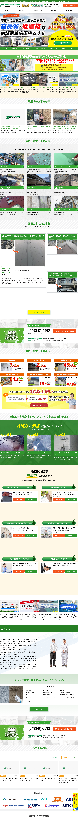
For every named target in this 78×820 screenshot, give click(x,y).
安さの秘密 (59, 500)
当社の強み (19, 500)
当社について (70, 10)
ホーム (6, 10)
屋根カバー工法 (27, 48)
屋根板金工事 (53, 48)
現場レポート (55, 757)
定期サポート (71, 535)
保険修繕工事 (71, 500)
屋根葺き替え (15, 48)
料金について (38, 10)
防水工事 (4, 48)
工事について (21, 10)
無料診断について (19, 535)
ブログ (74, 757)
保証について (59, 535)
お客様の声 (31, 571)
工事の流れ (31, 500)
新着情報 (65, 757)
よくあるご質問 (71, 571)
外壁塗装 (73, 48)
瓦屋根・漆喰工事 (40, 48)
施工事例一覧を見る (40, 312)
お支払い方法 (59, 571)
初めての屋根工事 (31, 535)
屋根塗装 (64, 48)
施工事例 (54, 10)
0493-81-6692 (53, 4)
